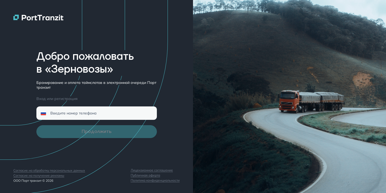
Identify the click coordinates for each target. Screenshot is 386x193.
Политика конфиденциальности (155, 180)
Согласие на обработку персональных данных (49, 170)
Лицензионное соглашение (152, 170)
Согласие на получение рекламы (38, 175)
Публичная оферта (145, 175)
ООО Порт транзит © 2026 (33, 180)
